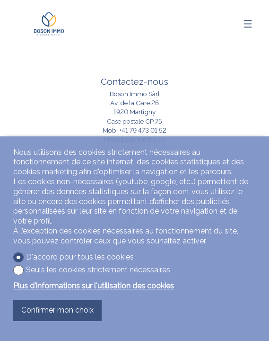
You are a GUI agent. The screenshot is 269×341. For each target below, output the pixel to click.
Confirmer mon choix (57, 309)
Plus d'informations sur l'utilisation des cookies (93, 285)
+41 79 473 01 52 (142, 130)
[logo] (48, 24)
